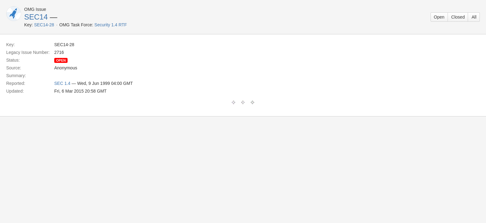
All (473, 17)
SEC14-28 (44, 24)
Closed (458, 17)
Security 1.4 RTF (111, 24)
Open (439, 17)
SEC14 (36, 17)
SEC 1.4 (62, 83)
